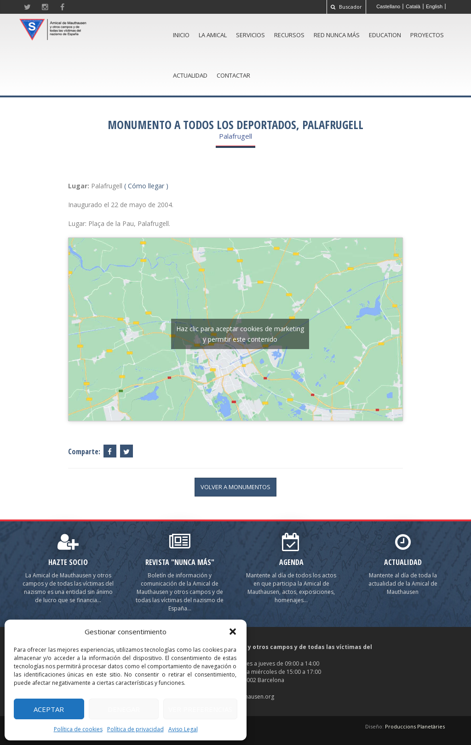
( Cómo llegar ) (146, 185)
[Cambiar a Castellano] (388, 6)
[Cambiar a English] (434, 6)
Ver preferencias (200, 709)
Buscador (346, 6)
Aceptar (49, 709)
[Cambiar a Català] (413, 6)
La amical (213, 35)
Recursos (289, 35)
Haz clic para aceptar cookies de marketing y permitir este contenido (240, 334)
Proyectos (427, 35)
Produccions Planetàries (415, 726)
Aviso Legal (183, 729)
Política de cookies (78, 729)
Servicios (250, 35)
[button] (232, 631)
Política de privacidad (135, 729)
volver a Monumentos (235, 487)
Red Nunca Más (337, 35)
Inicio (181, 35)
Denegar (124, 709)
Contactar (233, 75)
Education (385, 35)
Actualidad (190, 75)
